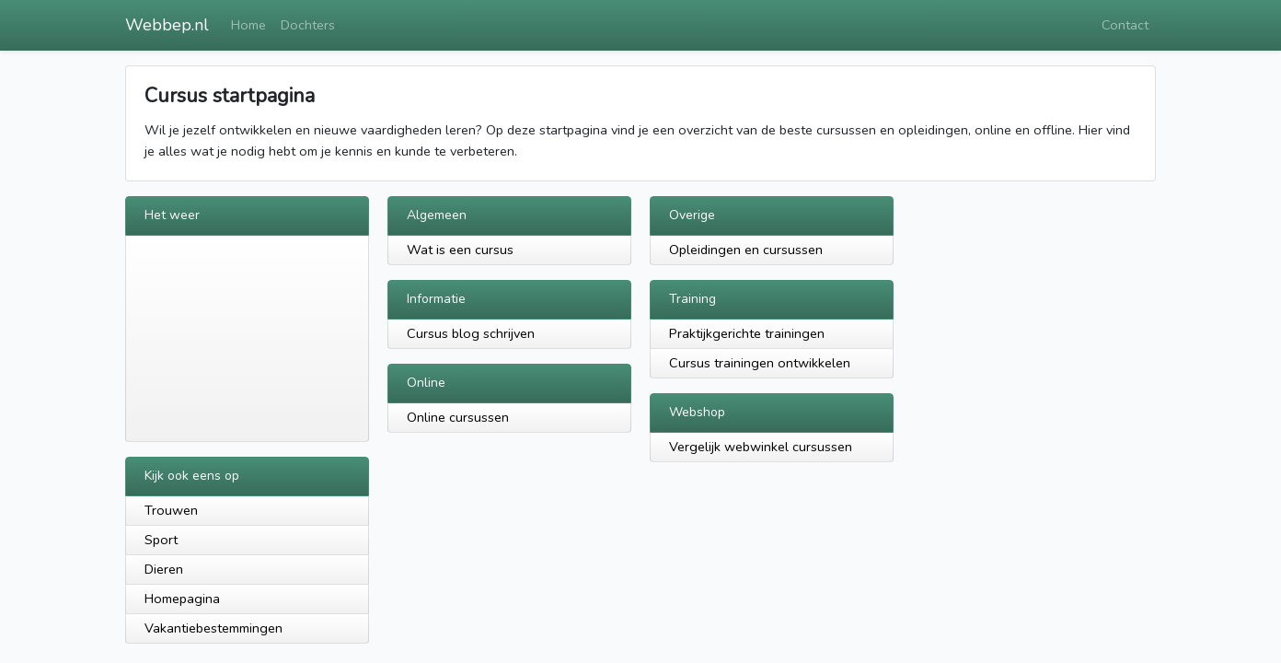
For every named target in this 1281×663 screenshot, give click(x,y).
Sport (161, 539)
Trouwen (171, 510)
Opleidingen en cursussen (746, 249)
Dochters (308, 25)
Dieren (163, 569)
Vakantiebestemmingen (213, 628)
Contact (1125, 25)
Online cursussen (458, 417)
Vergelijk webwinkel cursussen (760, 446)
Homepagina (182, 598)
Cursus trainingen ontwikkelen (759, 363)
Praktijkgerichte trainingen (747, 333)
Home (248, 25)
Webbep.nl (167, 25)
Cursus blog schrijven (471, 333)
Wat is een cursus (460, 249)
